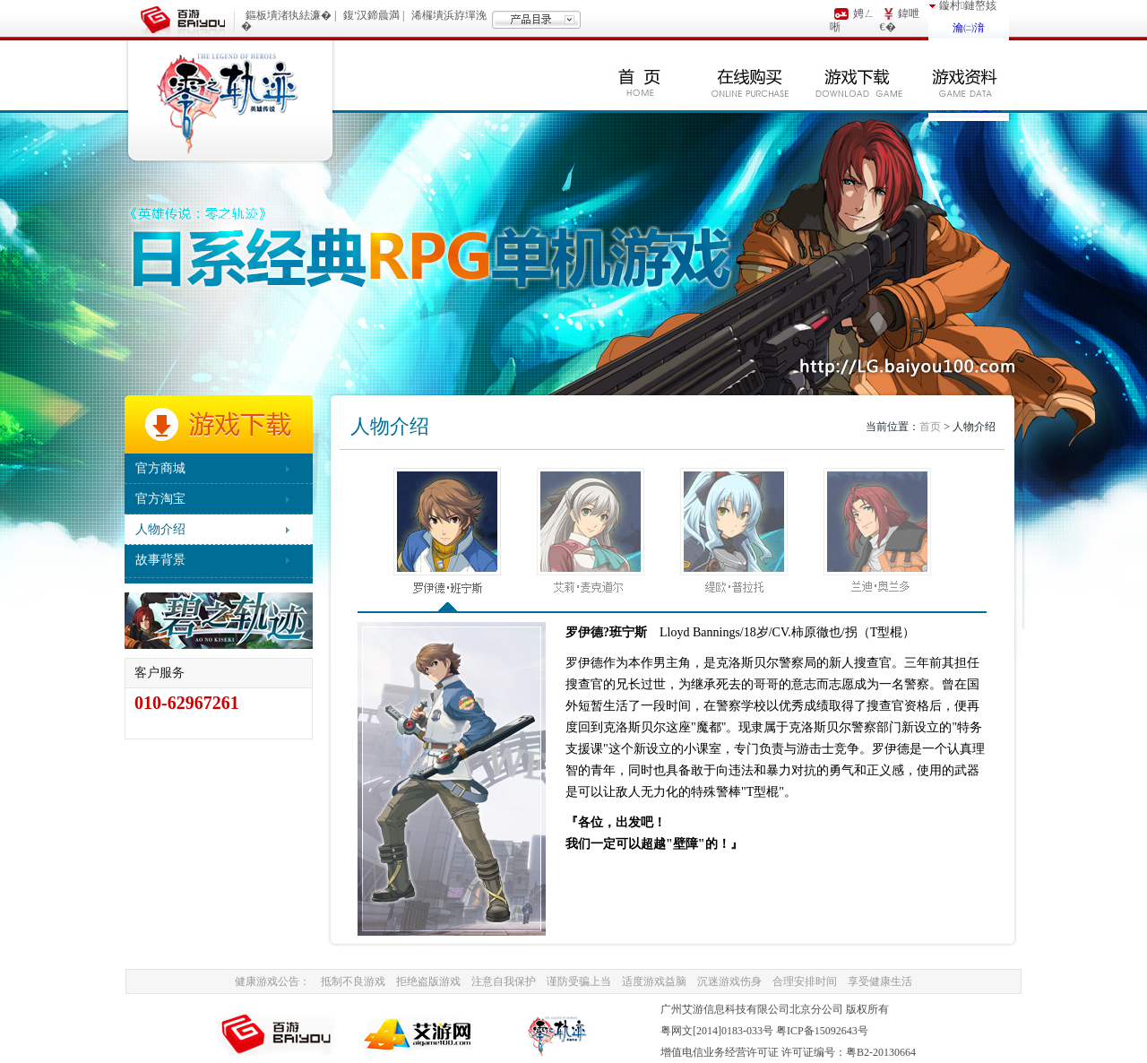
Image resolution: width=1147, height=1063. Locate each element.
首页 (640, 75)
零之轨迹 (230, 102)
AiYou (419, 1034)
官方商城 (160, 468)
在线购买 (750, 75)
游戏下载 (857, 75)
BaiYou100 (278, 1034)
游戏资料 (965, 75)
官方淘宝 (160, 499)
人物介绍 (160, 529)
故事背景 (160, 559)
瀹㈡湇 (969, 28)
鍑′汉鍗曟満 (371, 15)
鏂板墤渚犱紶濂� (289, 15)
